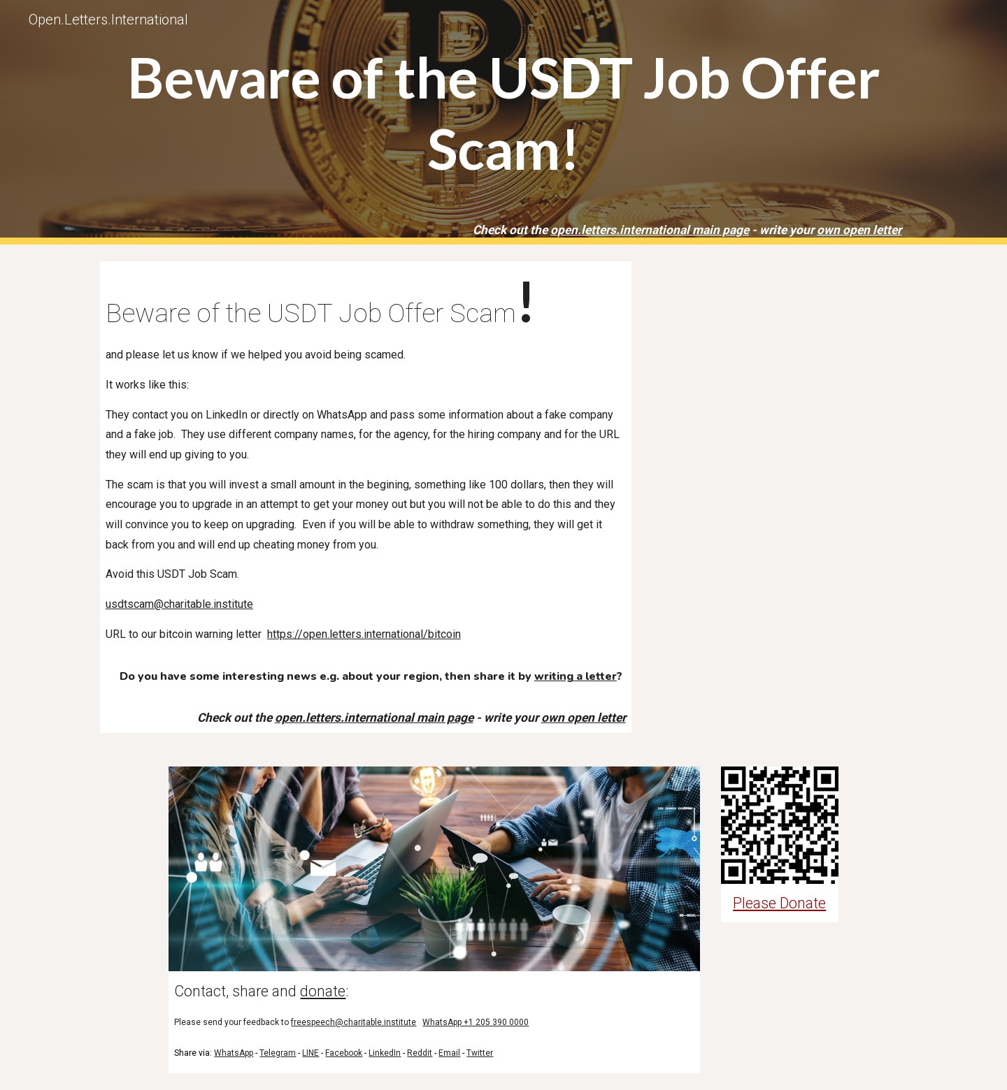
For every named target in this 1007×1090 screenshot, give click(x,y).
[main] (503, 122)
